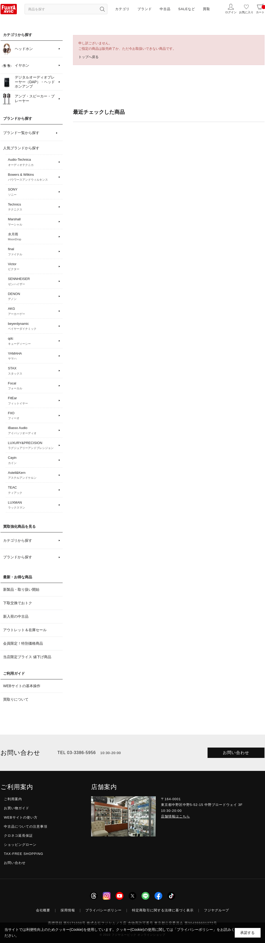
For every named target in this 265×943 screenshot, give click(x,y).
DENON (32, 296)
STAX (32, 371)
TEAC (32, 490)
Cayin (32, 460)
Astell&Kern (32, 475)
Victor (32, 266)
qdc (32, 341)
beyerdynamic (32, 326)
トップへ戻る (88, 57)
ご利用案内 (13, 799)
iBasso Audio (32, 430)
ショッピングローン (20, 845)
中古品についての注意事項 (25, 826)
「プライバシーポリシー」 (195, 929)
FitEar (32, 400)
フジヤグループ (216, 910)
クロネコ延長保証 (18, 836)
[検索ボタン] (102, 9)
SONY (32, 192)
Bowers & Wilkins (32, 177)
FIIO (32, 415)
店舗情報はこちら (175, 816)
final (32, 251)
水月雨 (32, 237)
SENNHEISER (32, 281)
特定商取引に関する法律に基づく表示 (163, 910)
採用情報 (68, 910)
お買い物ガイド (16, 808)
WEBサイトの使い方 (21, 817)
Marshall (32, 222)
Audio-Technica (32, 162)
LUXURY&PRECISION (32, 445)
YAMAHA (32, 356)
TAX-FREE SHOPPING (23, 854)
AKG (32, 311)
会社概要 (43, 910)
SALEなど (186, 9)
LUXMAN (32, 505)
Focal (32, 386)
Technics (32, 207)
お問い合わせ (236, 752)
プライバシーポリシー (103, 910)
